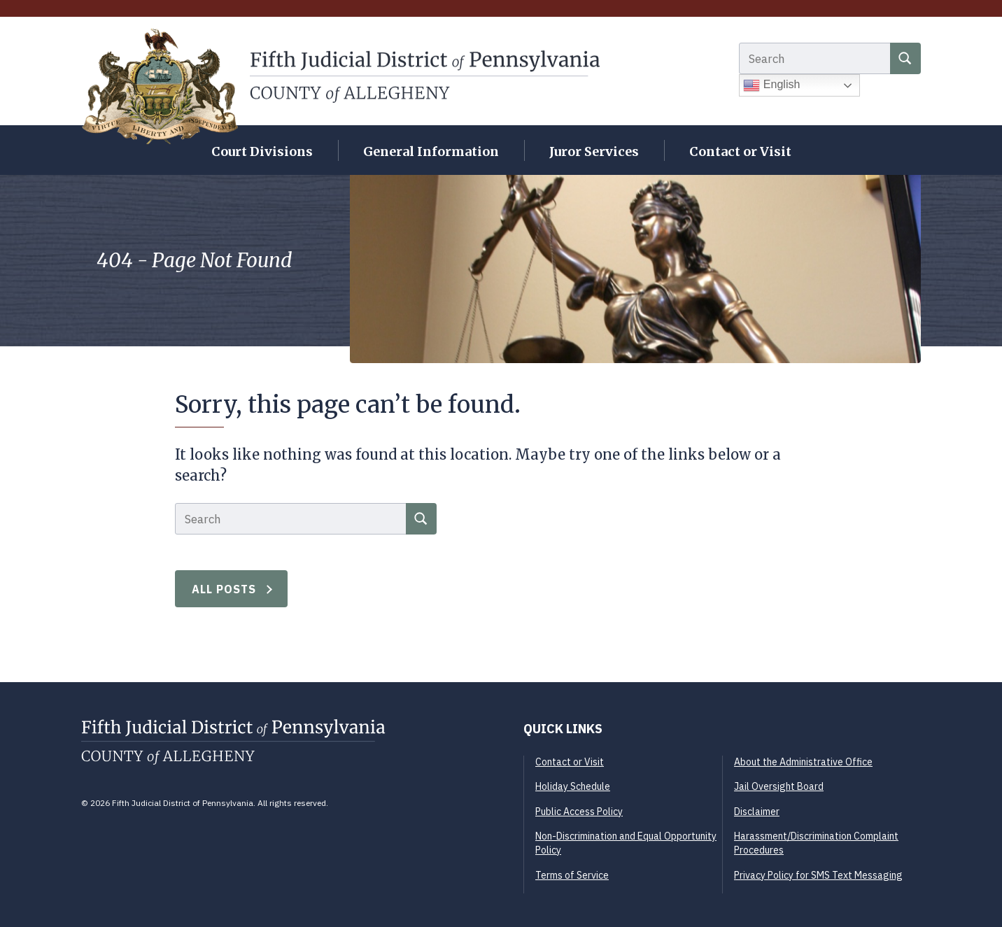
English (771, 85)
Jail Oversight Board (779, 786)
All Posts (224, 589)
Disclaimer (756, 811)
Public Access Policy (579, 811)
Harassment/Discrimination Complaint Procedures (816, 843)
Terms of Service (572, 875)
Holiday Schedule (572, 786)
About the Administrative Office (803, 762)
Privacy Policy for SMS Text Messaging (818, 875)
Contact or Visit (740, 151)
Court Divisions (262, 151)
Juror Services (594, 151)
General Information (431, 151)
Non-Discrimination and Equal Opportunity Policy (626, 843)
